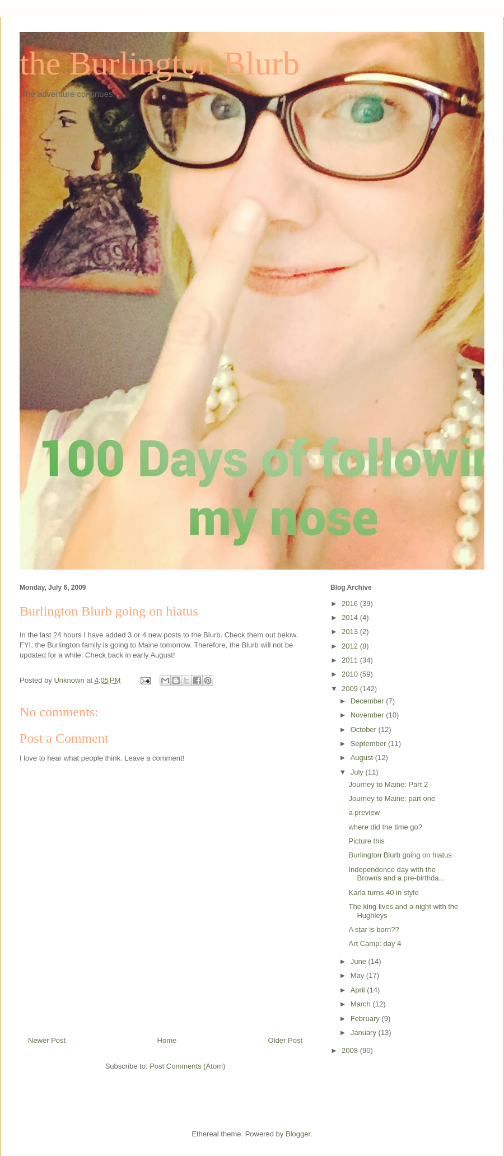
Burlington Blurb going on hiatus (399, 855)
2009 (351, 688)
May (358, 975)
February (366, 1018)
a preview (364, 812)
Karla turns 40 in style (383, 892)
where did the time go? (385, 827)
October (365, 729)
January (365, 1032)
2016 (351, 603)
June (359, 961)
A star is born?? (373, 929)
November (368, 715)
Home (167, 1040)
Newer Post (47, 1040)
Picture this (366, 841)
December (368, 701)
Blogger (298, 1134)
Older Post (285, 1040)
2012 (351, 646)
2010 (351, 674)
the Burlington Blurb (160, 63)
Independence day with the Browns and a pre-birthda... (396, 874)
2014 (351, 617)
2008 (351, 1050)
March (362, 1004)
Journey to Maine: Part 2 (388, 784)
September (369, 743)
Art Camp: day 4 (374, 943)
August (363, 757)
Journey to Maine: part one (391, 798)
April (359, 990)
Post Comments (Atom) (187, 1066)
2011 (351, 660)
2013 (351, 631)
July (358, 772)
